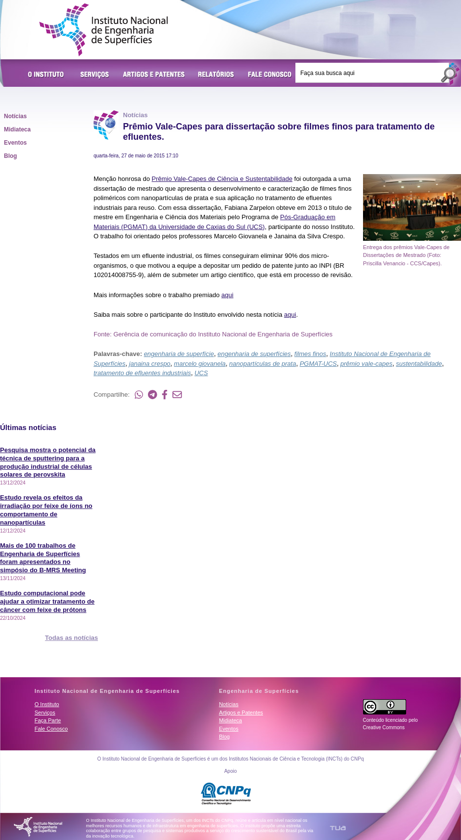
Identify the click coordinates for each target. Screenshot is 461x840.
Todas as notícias (71, 637)
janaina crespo (149, 363)
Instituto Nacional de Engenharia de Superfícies (103, 29)
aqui (227, 295)
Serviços (95, 75)
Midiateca (17, 129)
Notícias (15, 116)
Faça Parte (48, 720)
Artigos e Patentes (154, 75)
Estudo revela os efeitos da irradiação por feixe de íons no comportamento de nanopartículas (46, 510)
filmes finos (310, 353)
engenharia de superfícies (254, 353)
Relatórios (216, 75)
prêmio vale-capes (366, 363)
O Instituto (47, 75)
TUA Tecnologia (337, 828)
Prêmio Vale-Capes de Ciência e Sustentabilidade (222, 178)
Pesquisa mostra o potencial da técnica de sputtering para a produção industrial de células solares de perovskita (48, 462)
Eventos (15, 142)
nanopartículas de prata (262, 363)
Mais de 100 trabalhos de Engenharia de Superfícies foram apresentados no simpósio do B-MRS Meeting (43, 558)
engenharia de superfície (179, 353)
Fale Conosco (270, 75)
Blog (10, 156)
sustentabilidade (419, 363)
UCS (201, 373)
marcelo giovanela (200, 363)
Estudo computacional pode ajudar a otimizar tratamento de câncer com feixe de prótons (47, 601)
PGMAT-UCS (318, 363)
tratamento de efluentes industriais (142, 373)
